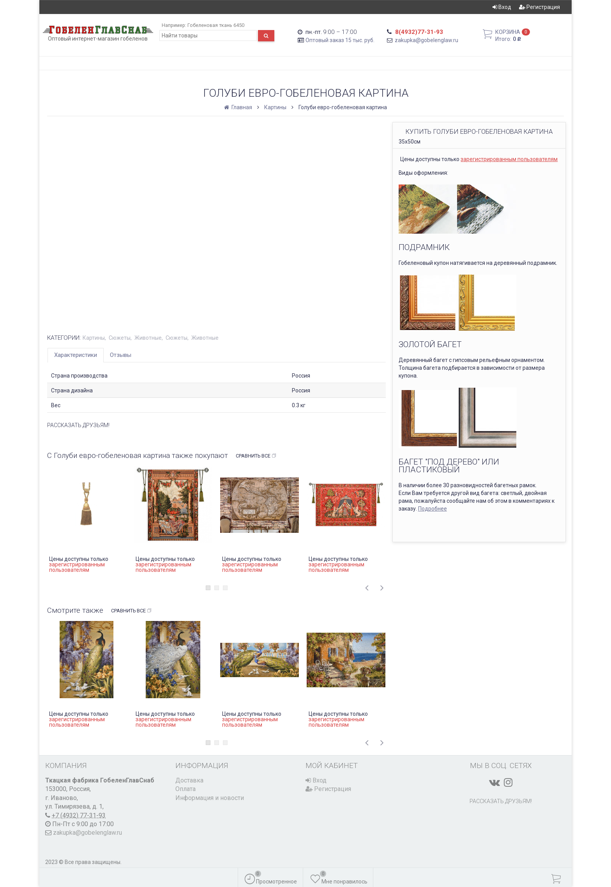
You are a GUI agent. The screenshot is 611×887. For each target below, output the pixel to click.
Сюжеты (120, 338)
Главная (238, 107)
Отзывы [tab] (120, 354)
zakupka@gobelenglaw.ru (426, 40)
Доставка (189, 780)
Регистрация (539, 7)
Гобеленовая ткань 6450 (215, 25)
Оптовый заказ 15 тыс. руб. (340, 40)
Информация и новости (209, 798)
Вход (502, 7)
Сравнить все (256, 456)
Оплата (185, 789)
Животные (148, 338)
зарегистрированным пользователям (509, 159)
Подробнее (432, 509)
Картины (275, 107)
